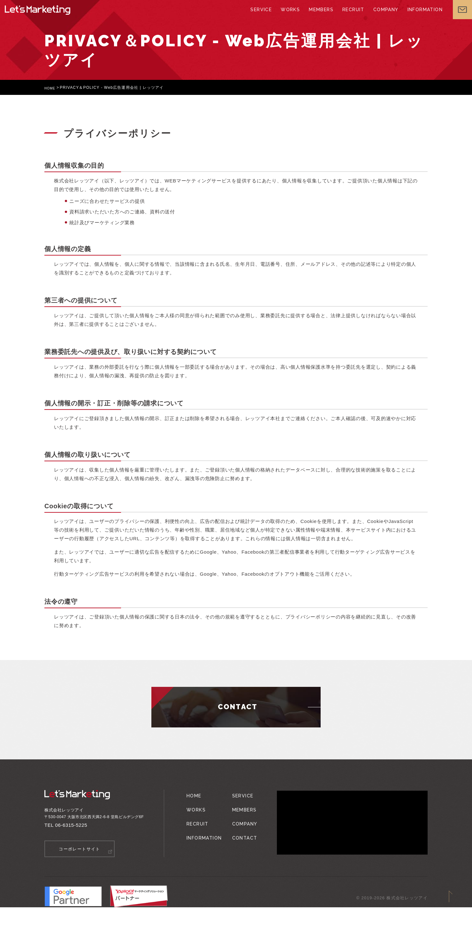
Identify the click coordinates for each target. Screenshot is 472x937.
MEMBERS (310, 16)
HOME (50, 87)
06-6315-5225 (71, 825)
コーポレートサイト (79, 848)
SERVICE (247, 16)
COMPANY (377, 16)
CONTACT (240, 828)
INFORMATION (417, 16)
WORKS (278, 16)
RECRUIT (343, 16)
